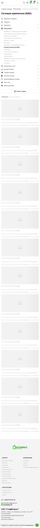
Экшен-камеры (8, 56)
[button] (15, 97)
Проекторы (7, 42)
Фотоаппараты (8, 54)
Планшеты (4, 463)
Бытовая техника (6, 471)
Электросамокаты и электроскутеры (14, 58)
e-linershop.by (29, 525)
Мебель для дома (6, 482)
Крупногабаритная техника (8, 478)
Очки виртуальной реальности (12, 38)
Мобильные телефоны (7, 460)
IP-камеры (7, 63)
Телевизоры (7, 49)
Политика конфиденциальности (31, 467)
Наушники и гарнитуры (10, 36)
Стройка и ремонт (6, 474)
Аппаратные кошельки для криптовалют (15, 31)
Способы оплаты (6, 490)
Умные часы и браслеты (11, 51)
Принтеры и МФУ (9, 40)
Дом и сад (4, 480)
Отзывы (4, 494)
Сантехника (5, 465)
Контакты (25, 465)
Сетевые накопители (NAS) (12, 47)
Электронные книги (9, 60)
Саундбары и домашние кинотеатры (14, 45)
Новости (25, 463)
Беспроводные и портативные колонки (15, 33)
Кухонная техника (6, 476)
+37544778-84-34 (8, 500)
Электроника (5, 467)
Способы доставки (6, 492)
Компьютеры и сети (7, 469)
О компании (26, 460)
